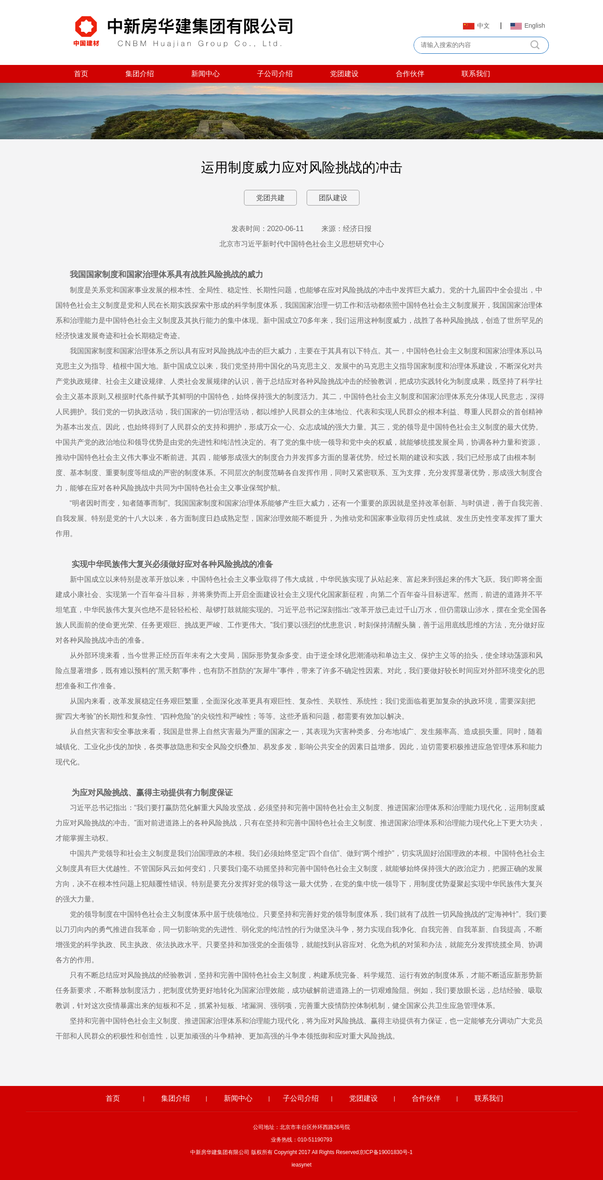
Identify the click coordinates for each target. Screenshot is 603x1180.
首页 (81, 73)
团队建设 (333, 198)
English (527, 25)
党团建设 (344, 73)
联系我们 (476, 73)
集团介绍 (139, 73)
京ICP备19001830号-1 (386, 1152)
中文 (476, 25)
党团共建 (270, 198)
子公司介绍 (275, 73)
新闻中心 (205, 73)
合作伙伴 (410, 73)
